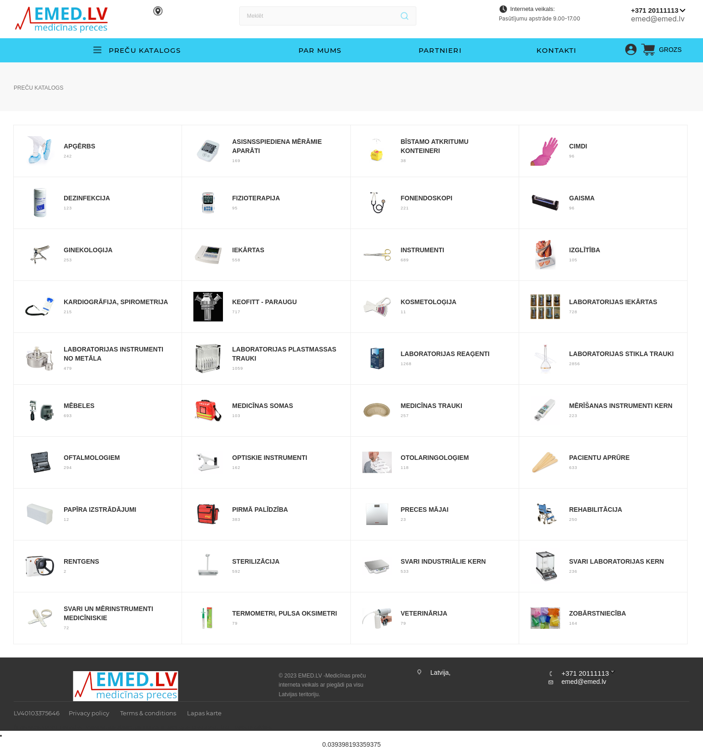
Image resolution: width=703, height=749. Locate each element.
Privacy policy (89, 713)
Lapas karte (204, 713)
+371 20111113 (654, 10)
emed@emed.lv (658, 18)
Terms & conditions (148, 713)
